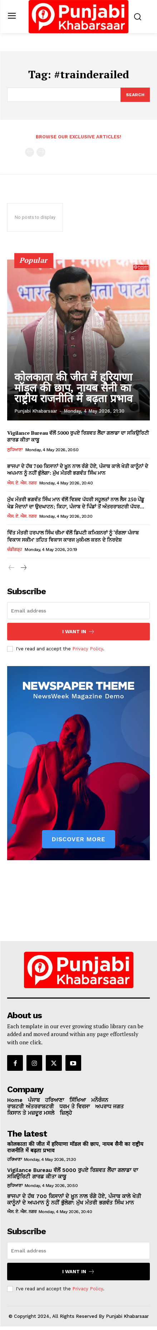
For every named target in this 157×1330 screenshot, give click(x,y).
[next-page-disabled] (40, 152)
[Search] (135, 95)
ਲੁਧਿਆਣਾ (14, 449)
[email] (78, 610)
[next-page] (23, 568)
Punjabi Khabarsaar (35, 411)
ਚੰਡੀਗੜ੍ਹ (14, 549)
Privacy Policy (87, 648)
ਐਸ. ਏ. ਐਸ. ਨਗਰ (21, 483)
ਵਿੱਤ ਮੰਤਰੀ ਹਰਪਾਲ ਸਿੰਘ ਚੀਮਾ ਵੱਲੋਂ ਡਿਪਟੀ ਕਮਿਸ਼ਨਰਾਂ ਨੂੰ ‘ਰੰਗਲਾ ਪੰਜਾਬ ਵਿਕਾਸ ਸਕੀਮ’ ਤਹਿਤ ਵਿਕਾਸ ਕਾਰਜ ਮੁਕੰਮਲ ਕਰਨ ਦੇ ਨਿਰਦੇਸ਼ (73, 536)
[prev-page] (29, 152)
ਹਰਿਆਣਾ (14, 1159)
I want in (78, 631)
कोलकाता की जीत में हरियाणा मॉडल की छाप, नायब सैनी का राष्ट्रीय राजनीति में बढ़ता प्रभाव (73, 388)
